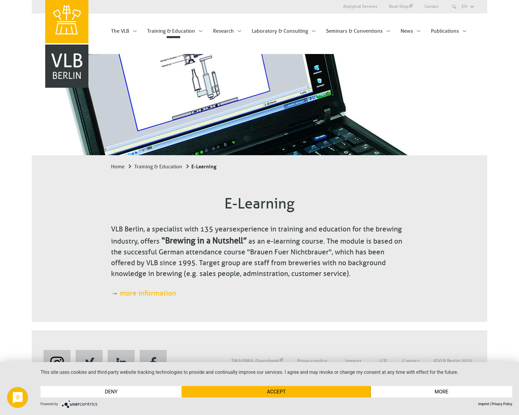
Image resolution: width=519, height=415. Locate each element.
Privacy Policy (501, 404)
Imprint (353, 361)
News (407, 31)
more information (148, 293)
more (441, 392)
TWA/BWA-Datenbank (257, 361)
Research (223, 31)
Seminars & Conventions (354, 31)
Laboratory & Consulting (280, 31)
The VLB (120, 31)
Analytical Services (360, 6)
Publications (445, 31)
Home (118, 167)
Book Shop (401, 6)
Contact (431, 6)
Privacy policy (312, 361)
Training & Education (171, 31)
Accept (276, 392)
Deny (111, 392)
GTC (384, 361)
